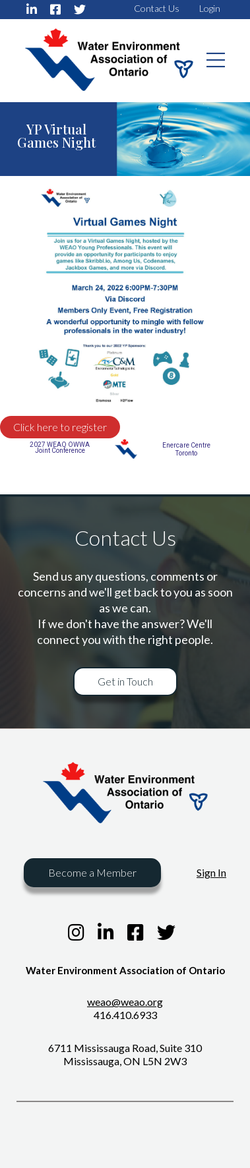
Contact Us (156, 8)
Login (209, 8)
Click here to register (60, 427)
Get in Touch (125, 681)
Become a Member (92, 872)
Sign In (211, 872)
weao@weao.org (125, 1001)
